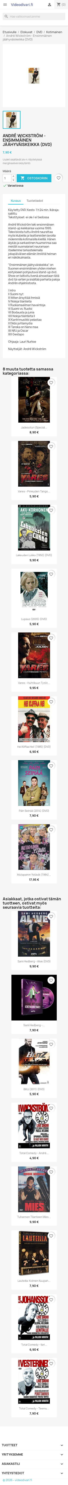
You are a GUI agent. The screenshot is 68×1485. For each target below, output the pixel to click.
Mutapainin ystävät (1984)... (34, 874)
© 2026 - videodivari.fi (17, 1480)
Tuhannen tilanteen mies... (34, 1217)
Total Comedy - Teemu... (34, 1408)
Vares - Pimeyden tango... (34, 491)
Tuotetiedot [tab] (35, 201)
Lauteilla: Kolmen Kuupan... (34, 1280)
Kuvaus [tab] (16, 201)
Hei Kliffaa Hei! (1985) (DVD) (34, 746)
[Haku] (34, 16)
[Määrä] (7, 178)
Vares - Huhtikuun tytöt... (34, 683)
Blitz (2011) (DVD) (34, 1089)
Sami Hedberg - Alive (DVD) (34, 961)
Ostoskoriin (34, 178)
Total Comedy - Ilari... (34, 1344)
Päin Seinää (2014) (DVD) (34, 810)
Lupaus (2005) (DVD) (34, 619)
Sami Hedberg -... (34, 1025)
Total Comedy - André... (34, 1153)
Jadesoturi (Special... (34, 427)
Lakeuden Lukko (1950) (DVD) (34, 555)
